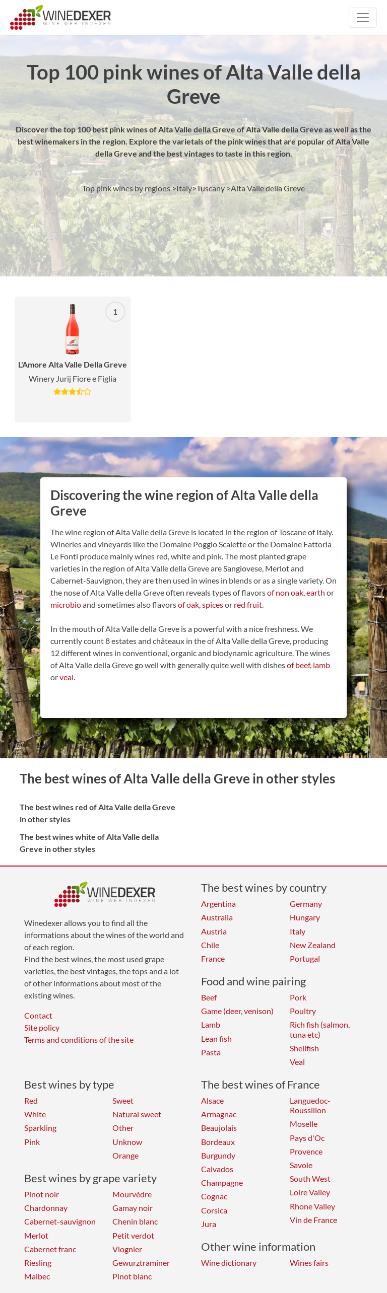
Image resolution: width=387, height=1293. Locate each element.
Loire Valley (310, 1192)
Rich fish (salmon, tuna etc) (320, 1029)
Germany (306, 903)
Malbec (37, 1276)
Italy (297, 931)
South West (310, 1178)
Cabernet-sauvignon (60, 1221)
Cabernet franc (50, 1249)
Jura (208, 1224)
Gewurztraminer (141, 1262)
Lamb (210, 1024)
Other (123, 1127)
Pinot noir (41, 1194)
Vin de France (313, 1220)
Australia (217, 917)
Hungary (305, 917)
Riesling (37, 1262)
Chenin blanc (135, 1221)
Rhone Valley (312, 1206)
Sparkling (40, 1127)
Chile (210, 945)
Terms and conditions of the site (79, 1039)
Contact (38, 1015)
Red (31, 1100)
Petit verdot (133, 1235)
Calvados (217, 1169)
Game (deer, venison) (237, 1011)
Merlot (36, 1235)
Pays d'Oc (307, 1137)
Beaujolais (219, 1127)
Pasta (211, 1052)
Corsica (214, 1210)
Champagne (222, 1182)
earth (315, 592)
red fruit (248, 604)
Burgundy (218, 1155)
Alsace (212, 1100)
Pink (32, 1141)
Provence (306, 1151)
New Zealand (313, 945)
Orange (125, 1155)
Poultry (303, 1011)
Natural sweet (136, 1114)
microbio (65, 604)
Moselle (303, 1123)
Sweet (123, 1100)
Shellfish (304, 1048)
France (213, 958)
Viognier (127, 1249)
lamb (321, 665)
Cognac (214, 1196)
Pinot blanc (132, 1276)
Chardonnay (46, 1207)
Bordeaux (218, 1141)
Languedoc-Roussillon (310, 1105)
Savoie (301, 1165)
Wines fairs (309, 1262)
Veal (297, 1061)
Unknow (127, 1141)
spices (212, 604)
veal (66, 677)
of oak (188, 604)
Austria (214, 931)
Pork (298, 997)
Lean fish (216, 1038)
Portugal (305, 958)
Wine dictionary (228, 1262)
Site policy (41, 1027)
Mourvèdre (132, 1194)
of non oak (285, 592)
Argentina (218, 903)
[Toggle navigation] (363, 18)
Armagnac (218, 1114)
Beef (209, 997)
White (35, 1114)
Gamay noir (132, 1207)
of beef (298, 665)
